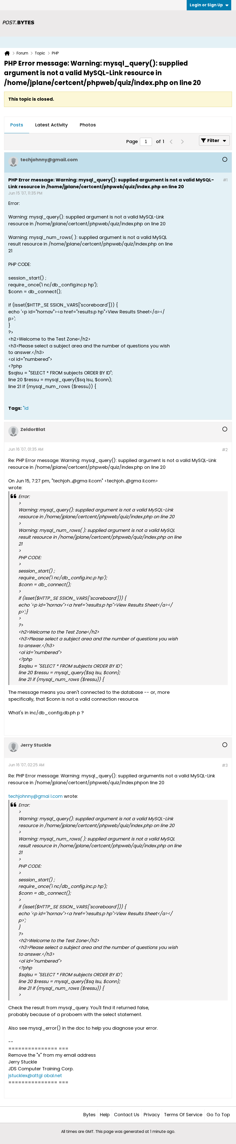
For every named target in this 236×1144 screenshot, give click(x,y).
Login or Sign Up (209, 5)
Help (105, 1114)
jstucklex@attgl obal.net (35, 1075)
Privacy (152, 1114)
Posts (16, 125)
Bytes (89, 1114)
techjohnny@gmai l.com (35, 796)
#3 (225, 765)
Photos (88, 125)
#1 (225, 180)
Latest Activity (51, 125)
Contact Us (126, 1114)
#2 (225, 449)
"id (25, 408)
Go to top (218, 1114)
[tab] (16, 125)
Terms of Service (183, 1114)
